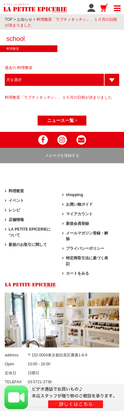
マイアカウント (79, 214)
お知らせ (24, 19)
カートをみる (77, 273)
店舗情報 (16, 219)
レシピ (14, 210)
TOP (8, 19)
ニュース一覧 (62, 120)
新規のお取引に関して (28, 244)
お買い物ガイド (79, 204)
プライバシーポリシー (85, 248)
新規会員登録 (77, 223)
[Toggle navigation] (117, 7)
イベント (16, 200)
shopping (74, 195)
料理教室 (16, 191)
